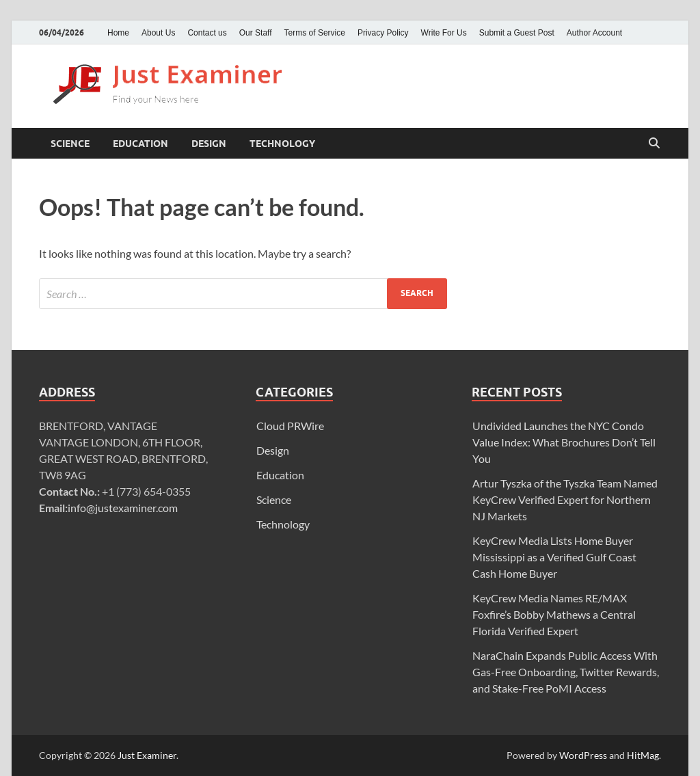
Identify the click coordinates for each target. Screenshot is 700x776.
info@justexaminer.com (123, 507)
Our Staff (255, 33)
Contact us (206, 33)
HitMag (643, 755)
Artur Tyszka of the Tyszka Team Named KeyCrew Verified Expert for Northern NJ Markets (565, 499)
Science (70, 143)
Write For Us (444, 33)
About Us (158, 33)
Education (140, 143)
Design (208, 143)
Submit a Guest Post (516, 33)
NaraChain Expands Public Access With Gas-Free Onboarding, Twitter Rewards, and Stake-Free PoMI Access (565, 672)
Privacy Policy (383, 33)
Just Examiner (147, 755)
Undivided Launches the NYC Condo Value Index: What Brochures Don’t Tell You (564, 442)
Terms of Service (314, 33)
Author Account (594, 33)
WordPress (583, 755)
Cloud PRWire (290, 425)
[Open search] (654, 143)
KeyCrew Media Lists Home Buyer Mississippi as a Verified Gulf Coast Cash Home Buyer (554, 557)
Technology (282, 143)
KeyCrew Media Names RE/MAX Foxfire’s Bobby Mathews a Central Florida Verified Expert (554, 614)
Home (118, 33)
